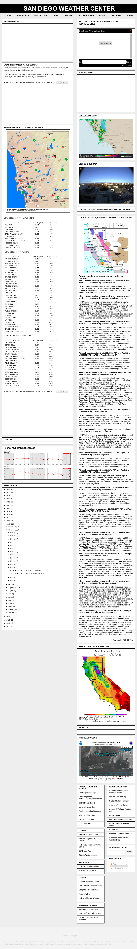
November (12, 530)
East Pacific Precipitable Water (91, 913)
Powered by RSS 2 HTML (123, 640)
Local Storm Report (86, 819)
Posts (114, 864)
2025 (8, 492)
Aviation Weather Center (118, 805)
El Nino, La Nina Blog (117, 797)
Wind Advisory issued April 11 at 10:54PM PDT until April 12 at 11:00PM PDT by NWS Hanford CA (104, 411)
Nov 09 (13, 558)
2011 (8, 626)
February (11, 610)
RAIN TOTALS (23, 15)
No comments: (47, 82)
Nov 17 (13, 542)
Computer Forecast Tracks (89, 890)
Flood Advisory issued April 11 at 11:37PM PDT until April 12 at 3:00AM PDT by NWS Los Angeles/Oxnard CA (105, 373)
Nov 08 (13, 561)
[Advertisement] (37, 41)
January (11, 613)
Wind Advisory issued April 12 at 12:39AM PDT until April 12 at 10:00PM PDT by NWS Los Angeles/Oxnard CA (104, 354)
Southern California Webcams (120, 834)
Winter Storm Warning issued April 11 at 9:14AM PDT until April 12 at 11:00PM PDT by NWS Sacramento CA (105, 612)
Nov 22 (13, 539)
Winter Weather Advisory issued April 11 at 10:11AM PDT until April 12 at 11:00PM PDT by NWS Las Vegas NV (104, 582)
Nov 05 (13, 564)
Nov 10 (13, 555)
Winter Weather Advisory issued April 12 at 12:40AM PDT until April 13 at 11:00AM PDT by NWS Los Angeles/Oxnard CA (104, 297)
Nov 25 (13, 536)
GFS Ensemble (115, 815)
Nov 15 (13, 548)
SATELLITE (69, 15)
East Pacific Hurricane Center (90, 886)
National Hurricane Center (89, 882)
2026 (8, 489)
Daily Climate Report (87, 803)
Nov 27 (13, 533)
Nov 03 (13, 567)
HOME (9, 15)
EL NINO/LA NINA (86, 15)
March (10, 606)
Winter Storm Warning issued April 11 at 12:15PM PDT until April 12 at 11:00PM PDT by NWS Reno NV (105, 510)
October (11, 584)
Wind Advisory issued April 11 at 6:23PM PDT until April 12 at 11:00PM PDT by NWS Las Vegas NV (104, 454)
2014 (8, 617)
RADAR (56, 15)
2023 (8, 499)
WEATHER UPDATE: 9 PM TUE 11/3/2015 (20, 65)
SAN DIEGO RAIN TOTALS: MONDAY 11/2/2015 (23, 128)
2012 (8, 623)
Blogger (74, 936)
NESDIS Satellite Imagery (119, 801)
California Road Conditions (89, 866)
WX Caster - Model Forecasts (120, 819)
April (10, 603)
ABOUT (130, 15)
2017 (8, 518)
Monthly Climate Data (87, 807)
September (12, 588)
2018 (8, 515)
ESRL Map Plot (85, 851)
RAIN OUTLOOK (41, 15)
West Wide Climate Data (88, 835)
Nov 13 (13, 552)
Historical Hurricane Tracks (89, 898)
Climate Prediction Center (89, 855)
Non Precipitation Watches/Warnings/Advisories (90, 798)
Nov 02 (13, 577)
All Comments (117, 868)
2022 (8, 502)
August (11, 591)
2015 (8, 524)
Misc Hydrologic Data (87, 815)
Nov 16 (13, 545)
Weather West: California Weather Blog (119, 839)
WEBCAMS (116, 15)
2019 (8, 511)
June (10, 597)
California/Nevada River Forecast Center (118, 792)
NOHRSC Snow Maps (87, 870)
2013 (8, 620)
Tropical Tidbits (84, 894)
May (10, 600)
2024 (8, 496)
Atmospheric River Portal (88, 909)
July (10, 594)
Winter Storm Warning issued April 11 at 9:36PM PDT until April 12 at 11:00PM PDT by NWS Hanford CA (105, 430)
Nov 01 (13, 580)
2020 (8, 508)
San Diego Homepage (87, 793)
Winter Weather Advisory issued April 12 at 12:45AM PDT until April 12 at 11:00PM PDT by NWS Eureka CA (104, 282)
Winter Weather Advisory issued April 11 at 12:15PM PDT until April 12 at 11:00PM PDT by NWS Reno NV (104, 533)
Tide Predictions (85, 823)
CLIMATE (103, 15)
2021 (8, 505)
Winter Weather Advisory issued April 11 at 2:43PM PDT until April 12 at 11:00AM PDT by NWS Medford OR (104, 489)
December (12, 527)
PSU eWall (113, 830)
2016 (8, 521)
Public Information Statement (90, 811)
